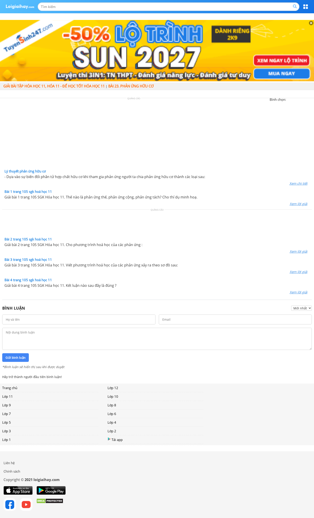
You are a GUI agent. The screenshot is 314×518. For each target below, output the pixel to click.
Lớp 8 (112, 405)
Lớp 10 (113, 396)
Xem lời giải (298, 204)
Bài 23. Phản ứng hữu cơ (130, 86)
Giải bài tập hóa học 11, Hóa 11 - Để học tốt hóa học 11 (54, 86)
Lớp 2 (112, 431)
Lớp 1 (6, 439)
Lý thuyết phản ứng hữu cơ (25, 171)
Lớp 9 (6, 405)
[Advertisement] (157, 135)
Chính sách (12, 471)
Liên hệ (9, 463)
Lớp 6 (112, 413)
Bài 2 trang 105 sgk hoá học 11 (28, 239)
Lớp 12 (113, 388)
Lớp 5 (6, 422)
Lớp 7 (6, 413)
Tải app (115, 439)
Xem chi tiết (298, 183)
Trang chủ (9, 388)
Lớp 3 (6, 431)
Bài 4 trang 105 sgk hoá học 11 (28, 280)
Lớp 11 (7, 396)
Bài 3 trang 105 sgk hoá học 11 (28, 259)
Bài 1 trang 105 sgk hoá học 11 (28, 191)
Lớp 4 (112, 422)
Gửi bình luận (16, 357)
